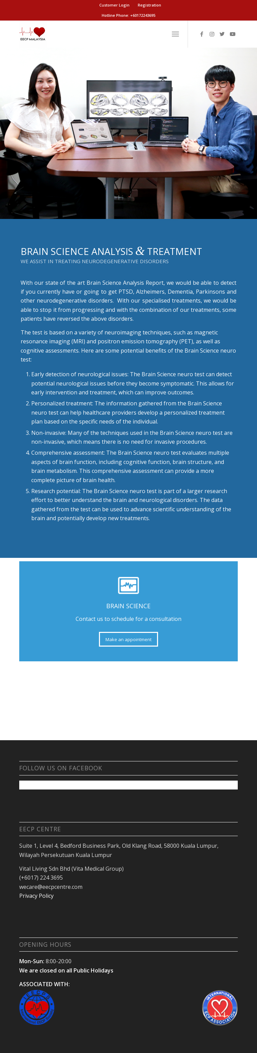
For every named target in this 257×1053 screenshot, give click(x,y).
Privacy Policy (36, 895)
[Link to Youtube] (232, 34)
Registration (149, 5)
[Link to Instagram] (212, 34)
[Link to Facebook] (202, 34)
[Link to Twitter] (222, 34)
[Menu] (175, 34)
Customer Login (114, 5)
